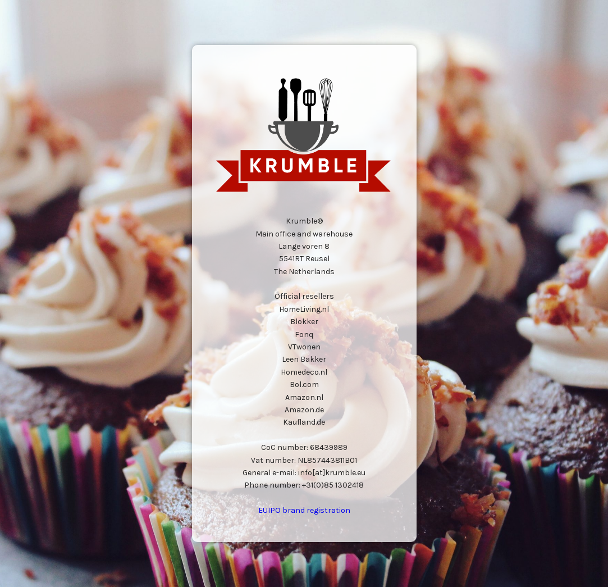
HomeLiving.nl (304, 309)
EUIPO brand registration (304, 510)
